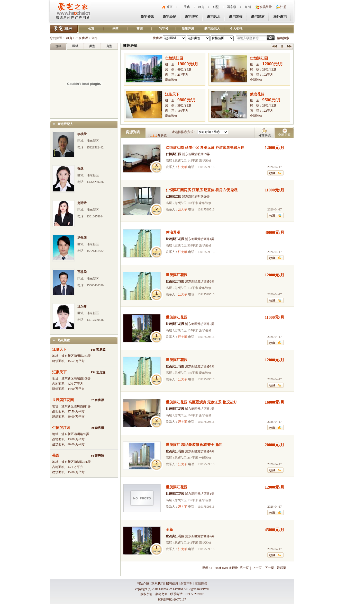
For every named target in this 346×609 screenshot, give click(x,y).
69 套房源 (97, 428)
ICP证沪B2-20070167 (172, 599)
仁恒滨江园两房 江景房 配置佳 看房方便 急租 (202, 190)
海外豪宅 (280, 17)
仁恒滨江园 (61, 428)
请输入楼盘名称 (248, 38)
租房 (201, 7)
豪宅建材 (258, 17)
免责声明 (186, 583)
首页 (169, 7)
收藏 (272, 173)
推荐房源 (264, 135)
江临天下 (59, 349)
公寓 (91, 28)
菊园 (55, 455)
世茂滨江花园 (63, 400)
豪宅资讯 (147, 17)
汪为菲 (182, 167)
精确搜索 (283, 38)
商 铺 (247, 7)
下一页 (269, 568)
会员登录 (266, 7)
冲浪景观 (173, 232)
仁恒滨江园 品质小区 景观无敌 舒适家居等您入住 (205, 147)
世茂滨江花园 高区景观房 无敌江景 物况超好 (201, 402)
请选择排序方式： (184, 132)
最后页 (281, 568)
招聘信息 (172, 583)
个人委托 (236, 28)
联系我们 (157, 583)
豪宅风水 (213, 17)
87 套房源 (97, 400)
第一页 (245, 568)
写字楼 (231, 7)
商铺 (139, 28)
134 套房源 (98, 372)
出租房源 (82, 38)
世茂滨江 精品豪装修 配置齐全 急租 (194, 445)
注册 (283, 7)
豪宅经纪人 (212, 28)
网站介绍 (143, 583)
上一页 (257, 568)
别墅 (216, 7)
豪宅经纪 (169, 17)
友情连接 (201, 583)
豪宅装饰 (235, 17)
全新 (169, 530)
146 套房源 (98, 349)
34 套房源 (97, 455)
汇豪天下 (59, 372)
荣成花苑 (257, 94)
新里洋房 (188, 28)
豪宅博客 (191, 17)
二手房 (185, 7)
